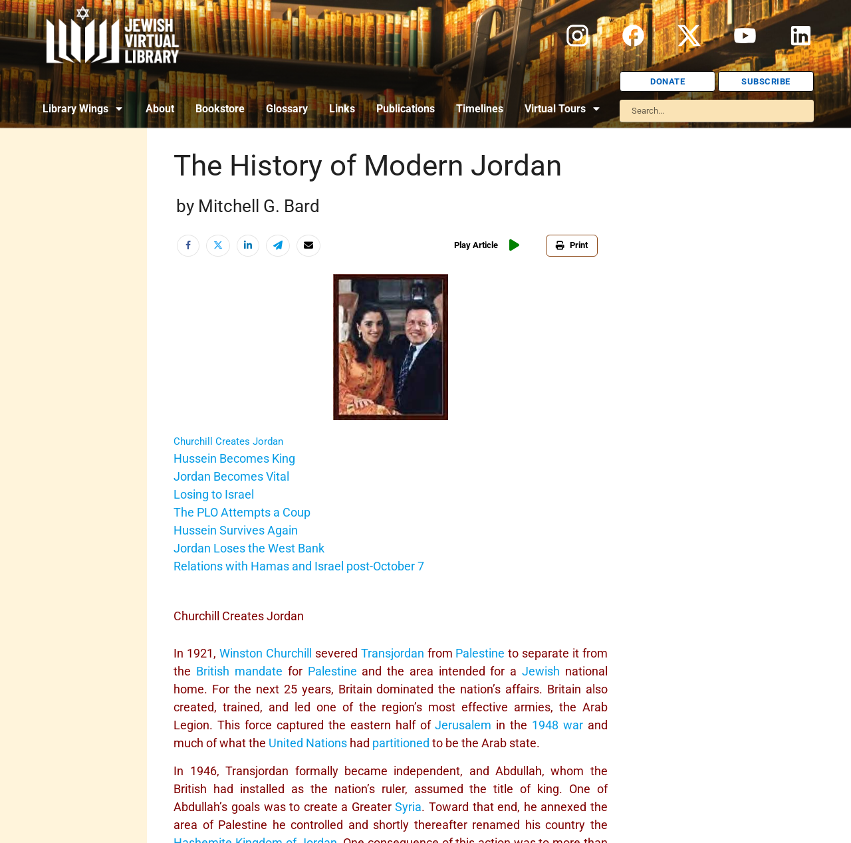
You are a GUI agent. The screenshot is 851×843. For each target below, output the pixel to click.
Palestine (480, 653)
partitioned (400, 743)
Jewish (541, 671)
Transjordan (392, 653)
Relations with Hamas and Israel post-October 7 (299, 566)
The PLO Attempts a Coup (242, 512)
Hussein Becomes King (234, 458)
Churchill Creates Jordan (228, 441)
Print (572, 245)
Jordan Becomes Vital (231, 476)
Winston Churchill (265, 653)
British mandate (239, 671)
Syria (408, 807)
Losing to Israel (214, 494)
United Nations (308, 743)
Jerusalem (463, 725)
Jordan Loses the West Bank (249, 548)
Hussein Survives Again (236, 530)
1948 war (557, 725)
